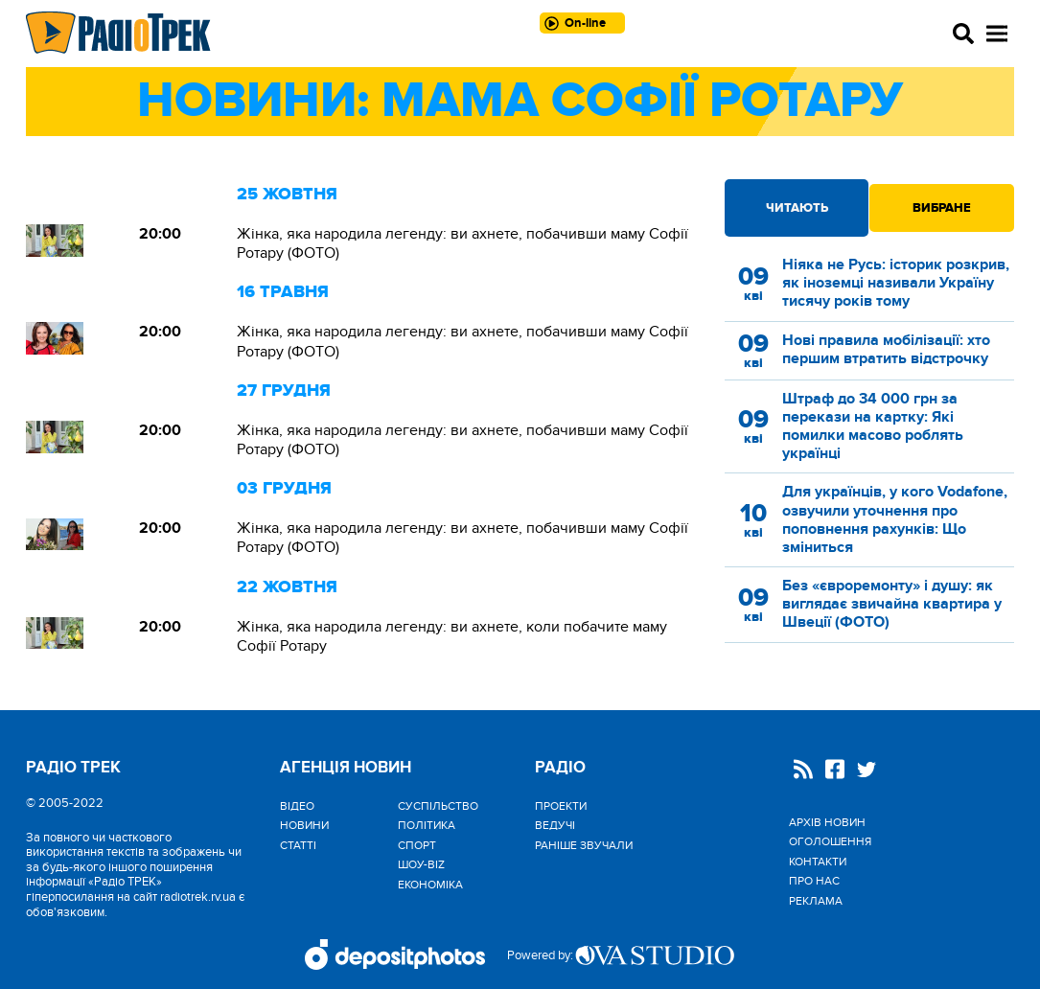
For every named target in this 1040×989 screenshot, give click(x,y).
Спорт (417, 845)
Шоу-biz (421, 864)
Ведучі (555, 825)
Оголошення (830, 841)
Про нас (814, 880)
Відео (297, 806)
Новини (304, 825)
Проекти (561, 806)
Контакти (817, 861)
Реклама (816, 901)
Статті (298, 845)
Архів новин (827, 822)
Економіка (430, 884)
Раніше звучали (584, 845)
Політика (426, 825)
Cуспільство (438, 806)
